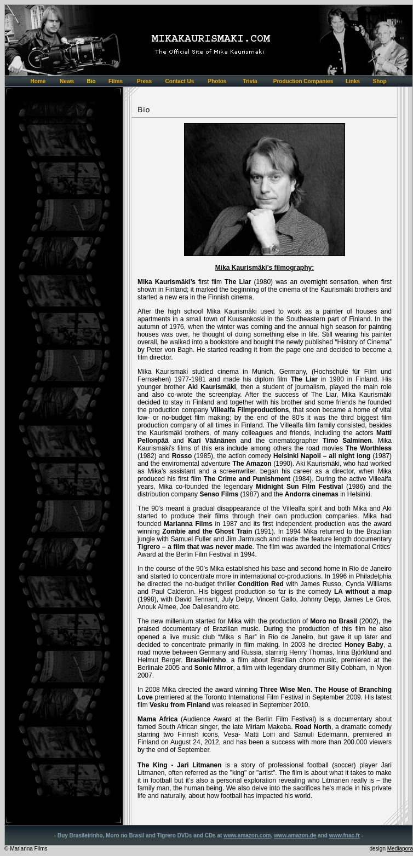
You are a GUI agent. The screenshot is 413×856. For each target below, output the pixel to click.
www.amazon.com (247, 835)
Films (115, 81)
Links (353, 81)
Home (38, 81)
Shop (380, 81)
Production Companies (303, 81)
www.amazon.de (295, 835)
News (67, 81)
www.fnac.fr (344, 835)
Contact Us (179, 81)
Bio (91, 81)
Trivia (250, 81)
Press (144, 81)
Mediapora (400, 849)
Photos (217, 81)
